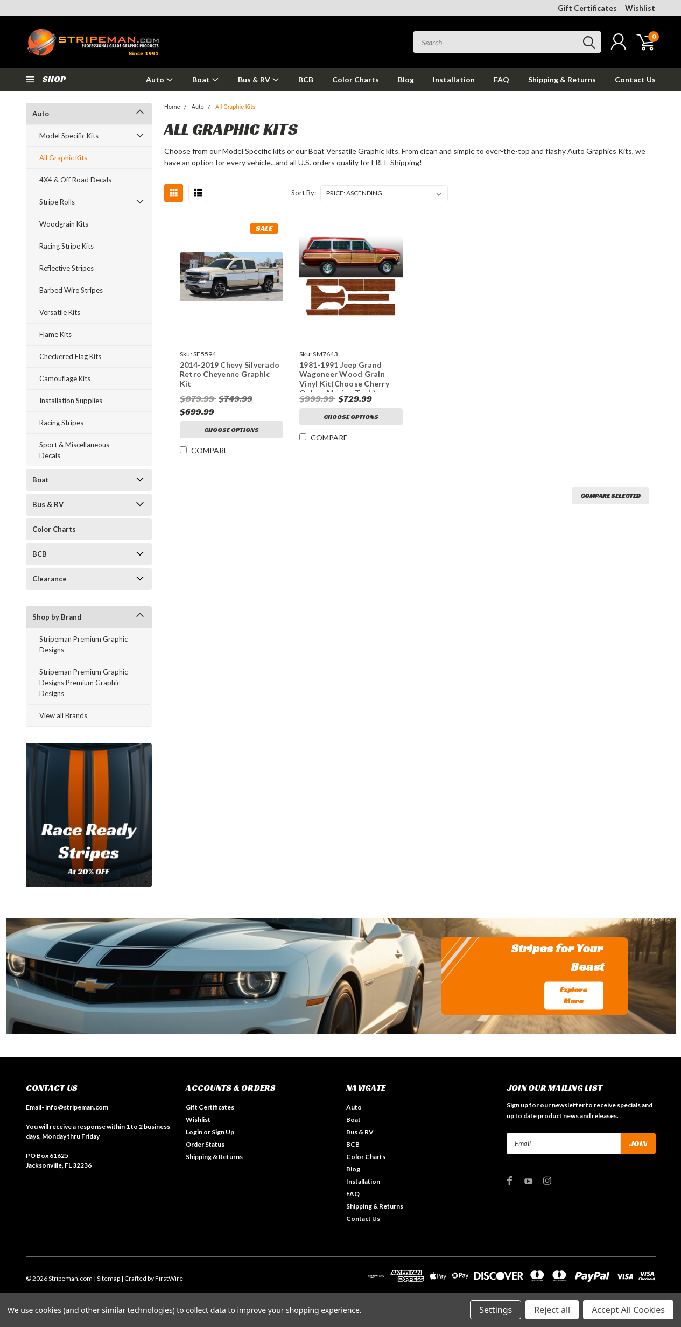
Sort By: (303, 192)
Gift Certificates (587, 7)
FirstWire (169, 1278)
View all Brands (63, 715)
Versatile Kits (59, 312)
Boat (205, 79)
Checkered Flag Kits (70, 356)
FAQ (501, 79)
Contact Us (635, 79)
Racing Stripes (61, 422)
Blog (406, 79)
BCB (305, 79)
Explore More (573, 995)
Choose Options (231, 429)
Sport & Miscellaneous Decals (74, 450)
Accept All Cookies (628, 1310)
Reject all (552, 1310)
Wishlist (640, 7)
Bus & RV (258, 79)
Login (194, 1132)
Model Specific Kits (69, 135)
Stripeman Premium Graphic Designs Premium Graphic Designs (83, 683)
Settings (495, 1310)
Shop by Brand (56, 617)
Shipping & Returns (562, 79)
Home (172, 106)
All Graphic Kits (63, 157)
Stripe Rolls (57, 202)
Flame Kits (55, 334)
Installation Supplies (70, 400)
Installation (454, 79)
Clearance (49, 578)
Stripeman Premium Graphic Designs (83, 644)
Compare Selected (610, 496)
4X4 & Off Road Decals (75, 179)
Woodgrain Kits (63, 224)
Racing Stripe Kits (66, 246)
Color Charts (355, 79)
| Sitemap (107, 1278)
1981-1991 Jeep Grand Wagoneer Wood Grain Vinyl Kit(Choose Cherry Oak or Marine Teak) (344, 379)
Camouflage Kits (64, 378)
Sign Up (223, 1132)
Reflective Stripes (66, 268)
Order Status (205, 1144)
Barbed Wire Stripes (71, 290)
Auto (159, 79)
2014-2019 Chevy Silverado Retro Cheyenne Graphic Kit (229, 374)
